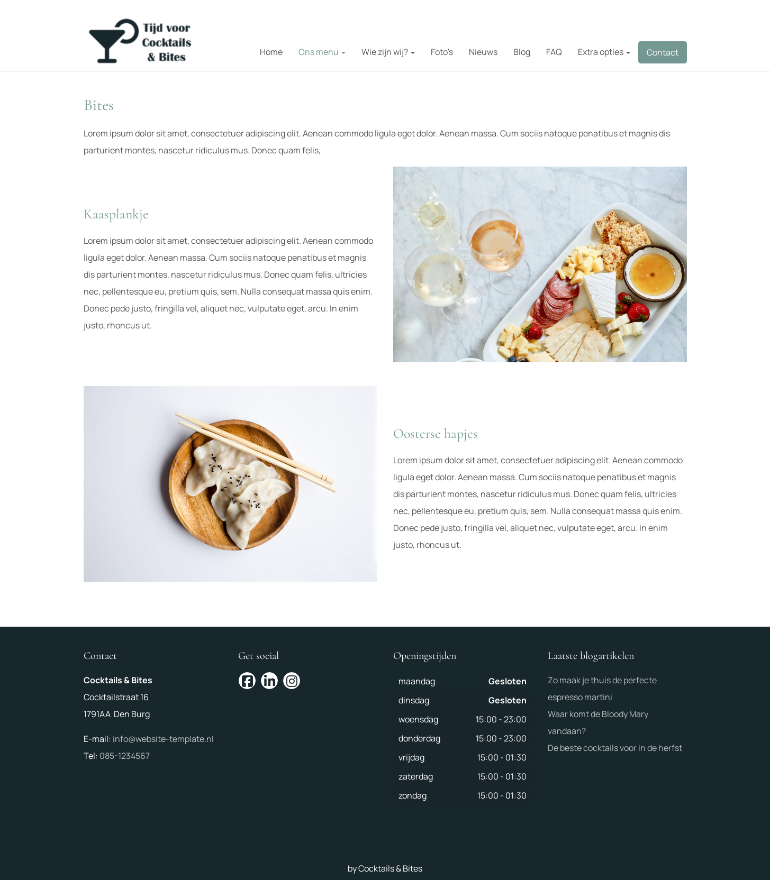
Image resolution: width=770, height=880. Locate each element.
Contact (662, 52)
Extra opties (604, 52)
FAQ (554, 52)
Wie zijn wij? (388, 52)
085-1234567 (124, 756)
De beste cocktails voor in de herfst (615, 748)
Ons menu (322, 52)
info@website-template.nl (163, 739)
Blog (521, 52)
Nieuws (483, 52)
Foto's (442, 52)
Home (271, 52)
